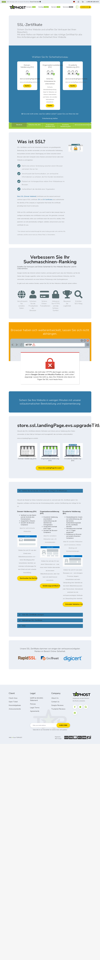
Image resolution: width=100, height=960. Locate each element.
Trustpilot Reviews (58, 709)
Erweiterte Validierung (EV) (65, 125)
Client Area (13, 698)
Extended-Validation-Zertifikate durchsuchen (74, 604)
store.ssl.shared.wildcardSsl (82, 125)
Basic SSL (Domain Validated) (26, 196)
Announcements (15, 709)
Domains (29, 7)
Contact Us (55, 702)
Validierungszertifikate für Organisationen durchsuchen (51, 586)
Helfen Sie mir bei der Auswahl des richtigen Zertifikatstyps (44, 491)
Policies (33, 704)
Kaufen (27, 86)
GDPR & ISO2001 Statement (36, 699)
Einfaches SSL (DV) (35, 125)
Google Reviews (57, 705)
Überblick (19, 125)
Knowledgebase (15, 705)
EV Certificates (48, 200)
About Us (54, 698)
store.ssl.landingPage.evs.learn (50, 468)
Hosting (40, 7)
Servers (53, 7)
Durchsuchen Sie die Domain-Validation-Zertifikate (28, 578)
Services (65, 7)
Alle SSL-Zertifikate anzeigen (33, 614)
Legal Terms (34, 708)
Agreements (34, 711)
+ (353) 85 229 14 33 (92, 2)
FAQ (23, 626)
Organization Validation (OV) (50, 125)
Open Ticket (13, 702)
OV (39, 200)
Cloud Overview (35, 2)
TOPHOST (19, 737)
